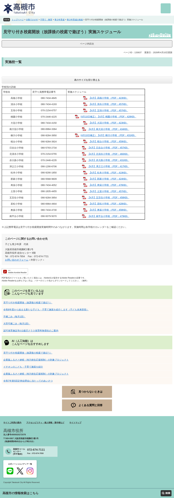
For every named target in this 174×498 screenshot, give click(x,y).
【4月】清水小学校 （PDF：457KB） (108, 104)
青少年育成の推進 (75, 20)
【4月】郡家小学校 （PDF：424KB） (108, 178)
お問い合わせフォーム (16, 260)
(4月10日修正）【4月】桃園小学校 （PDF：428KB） (108, 116)
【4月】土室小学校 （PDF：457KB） (108, 191)
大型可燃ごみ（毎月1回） (16, 323)
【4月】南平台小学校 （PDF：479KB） (108, 216)
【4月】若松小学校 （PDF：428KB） (108, 203)
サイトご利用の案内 (12, 422)
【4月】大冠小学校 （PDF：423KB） (108, 122)
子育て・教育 (46, 20)
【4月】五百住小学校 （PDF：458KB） (108, 197)
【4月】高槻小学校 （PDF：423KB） (108, 98)
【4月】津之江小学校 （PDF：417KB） (108, 166)
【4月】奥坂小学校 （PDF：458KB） (108, 209)
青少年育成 (59, 20)
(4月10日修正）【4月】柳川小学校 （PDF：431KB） (108, 135)
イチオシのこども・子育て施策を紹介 (23, 366)
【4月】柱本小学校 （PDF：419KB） (108, 172)
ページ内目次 (87, 43)
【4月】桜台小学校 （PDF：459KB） (108, 141)
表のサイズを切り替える (87, 80)
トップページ (18, 20)
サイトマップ (75, 422)
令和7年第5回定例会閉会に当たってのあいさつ (28, 380)
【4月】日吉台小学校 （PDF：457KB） (108, 147)
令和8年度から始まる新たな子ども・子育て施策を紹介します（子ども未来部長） (46, 309)
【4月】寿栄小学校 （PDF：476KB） (108, 185)
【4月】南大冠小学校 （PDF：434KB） (108, 129)
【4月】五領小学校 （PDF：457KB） (108, 110)
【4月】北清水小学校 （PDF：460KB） (108, 154)
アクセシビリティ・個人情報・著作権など (45, 422)
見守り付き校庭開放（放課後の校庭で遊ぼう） (27, 302)
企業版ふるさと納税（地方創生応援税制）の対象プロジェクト (36, 359)
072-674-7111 (36, 449)
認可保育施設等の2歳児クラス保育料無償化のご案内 (30, 330)
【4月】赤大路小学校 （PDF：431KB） (108, 160)
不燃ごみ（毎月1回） (14, 316)
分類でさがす (32, 20)
